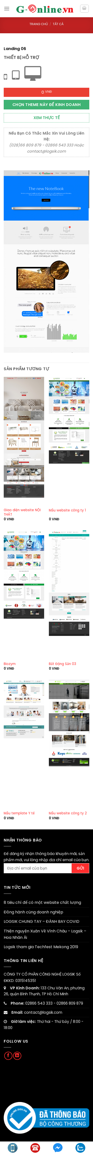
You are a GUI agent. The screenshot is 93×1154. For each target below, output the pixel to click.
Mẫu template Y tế (19, 813)
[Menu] (7, 8)
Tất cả (58, 24)
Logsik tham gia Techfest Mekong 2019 (41, 947)
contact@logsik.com (43, 1012)
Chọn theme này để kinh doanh (46, 104)
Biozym (10, 664)
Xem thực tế (46, 118)
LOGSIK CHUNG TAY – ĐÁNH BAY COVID (41, 921)
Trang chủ (39, 24)
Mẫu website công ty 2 (68, 813)
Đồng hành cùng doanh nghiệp (33, 912)
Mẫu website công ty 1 (67, 510)
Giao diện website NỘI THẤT (22, 512)
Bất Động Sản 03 (62, 664)
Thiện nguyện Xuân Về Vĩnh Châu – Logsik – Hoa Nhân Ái (45, 934)
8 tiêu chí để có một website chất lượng (42, 902)
